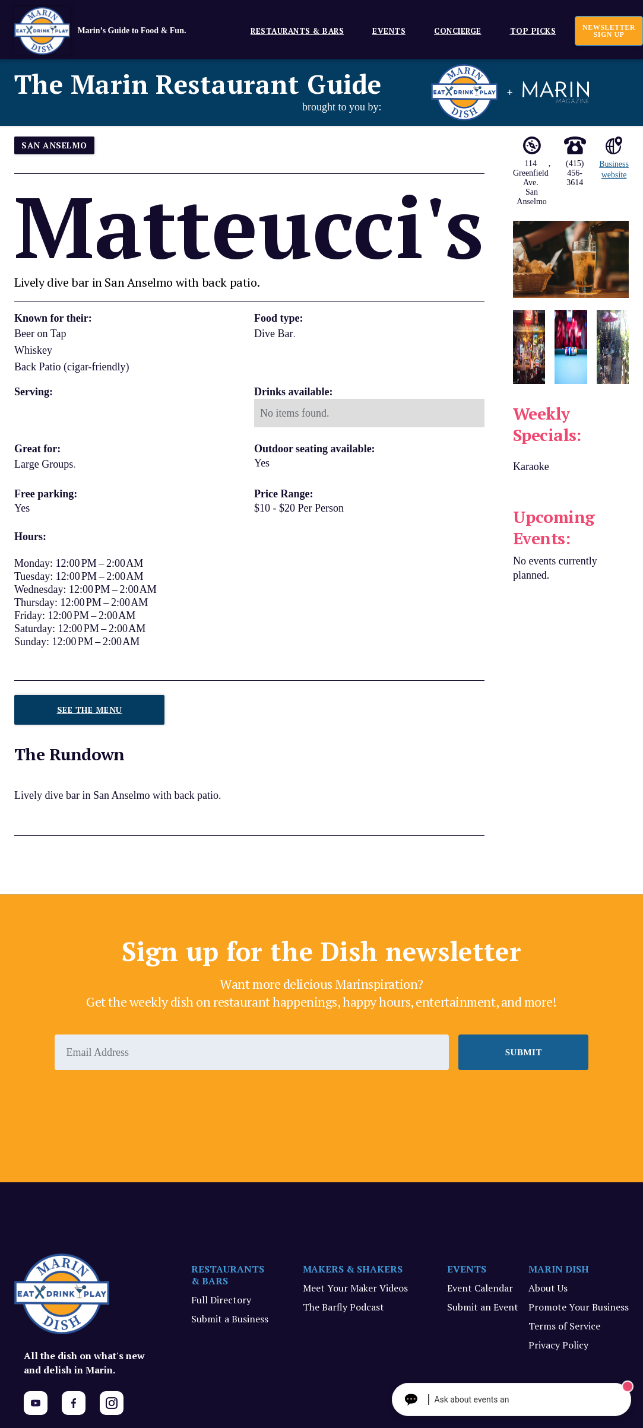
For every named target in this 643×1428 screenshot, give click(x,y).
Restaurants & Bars (297, 31)
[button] (292, 30)
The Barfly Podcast (343, 1307)
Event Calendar (480, 1288)
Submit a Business (229, 1319)
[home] (118, 31)
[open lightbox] (571, 259)
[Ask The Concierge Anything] (519, 1399)
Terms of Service (564, 1326)
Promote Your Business (578, 1307)
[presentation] (145, 1103)
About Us (548, 1288)
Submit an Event (482, 1307)
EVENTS (389, 31)
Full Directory (221, 1300)
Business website (614, 169)
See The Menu (89, 709)
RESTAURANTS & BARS (227, 1275)
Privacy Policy (558, 1345)
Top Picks (533, 31)
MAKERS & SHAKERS (353, 1269)
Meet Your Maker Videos (355, 1288)
